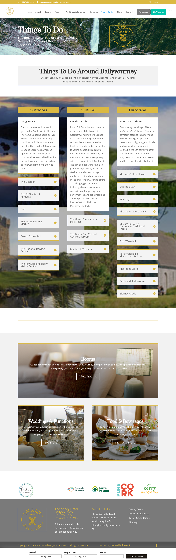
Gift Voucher (158, 12)
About (38, 12)
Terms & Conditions (139, 517)
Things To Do (107, 12)
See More (50, 442)
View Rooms (88, 376)
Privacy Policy (136, 509)
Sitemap (133, 522)
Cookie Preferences (139, 513)
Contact (129, 12)
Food (57, 12)
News (119, 12)
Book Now (137, 556)
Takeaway (143, 12)
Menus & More (125, 442)
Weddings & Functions (76, 12)
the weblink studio (121, 545)
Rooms (48, 12)
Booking (94, 12)
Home (29, 12)
